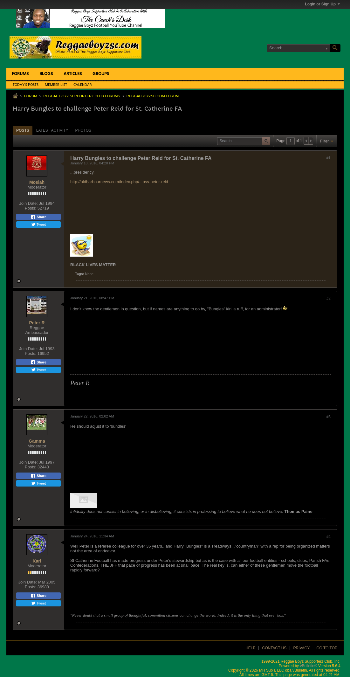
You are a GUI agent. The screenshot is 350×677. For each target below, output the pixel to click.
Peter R (37, 322)
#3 (328, 417)
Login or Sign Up (322, 4)
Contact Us (274, 648)
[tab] (23, 130)
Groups (101, 74)
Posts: (30, 208)
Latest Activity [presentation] (52, 130)
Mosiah (37, 182)
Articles (73, 74)
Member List (56, 85)
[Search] (298, 48)
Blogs (46, 74)
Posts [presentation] (22, 130)
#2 (328, 298)
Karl (36, 560)
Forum (30, 96)
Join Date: (28, 203)
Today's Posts (25, 85)
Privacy (301, 648)
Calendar (82, 85)
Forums (20, 74)
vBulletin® (308, 666)
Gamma (37, 441)
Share (38, 216)
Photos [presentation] (83, 130)
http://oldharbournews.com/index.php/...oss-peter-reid (119, 181)
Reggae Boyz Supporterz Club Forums (81, 96)
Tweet (38, 224)
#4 (328, 537)
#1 (328, 158)
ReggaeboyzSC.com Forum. (153, 96)
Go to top (326, 648)
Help (250, 648)
